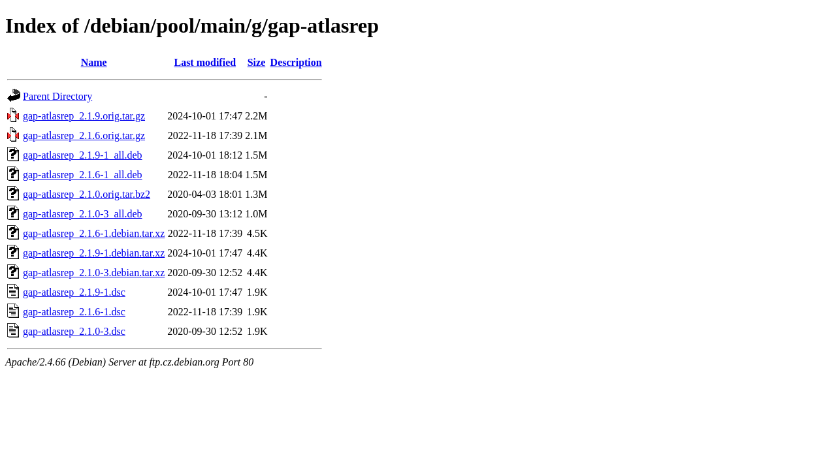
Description (296, 62)
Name (94, 62)
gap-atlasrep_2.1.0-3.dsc (74, 331)
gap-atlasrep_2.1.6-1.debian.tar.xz (94, 233)
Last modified (205, 62)
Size (257, 62)
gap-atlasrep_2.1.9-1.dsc (74, 292)
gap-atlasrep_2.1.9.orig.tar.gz (84, 115)
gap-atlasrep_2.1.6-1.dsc (74, 311)
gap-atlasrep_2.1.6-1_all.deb (82, 174)
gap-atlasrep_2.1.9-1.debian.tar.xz (94, 252)
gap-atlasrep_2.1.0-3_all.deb (82, 213)
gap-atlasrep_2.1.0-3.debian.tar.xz (94, 272)
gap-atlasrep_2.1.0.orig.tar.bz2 (86, 194)
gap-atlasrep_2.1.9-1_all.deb (82, 155)
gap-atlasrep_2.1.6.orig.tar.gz (84, 135)
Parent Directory (57, 96)
